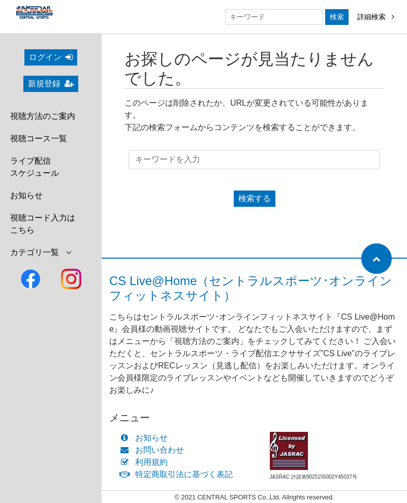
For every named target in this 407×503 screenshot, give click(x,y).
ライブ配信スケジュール (34, 166)
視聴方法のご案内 (42, 116)
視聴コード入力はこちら (42, 223)
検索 (337, 17)
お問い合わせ (154, 450)
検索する (254, 198)
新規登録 (51, 83)
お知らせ (26, 195)
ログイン (51, 57)
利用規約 (146, 462)
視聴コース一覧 (38, 138)
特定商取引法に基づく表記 (178, 474)
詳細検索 (375, 17)
